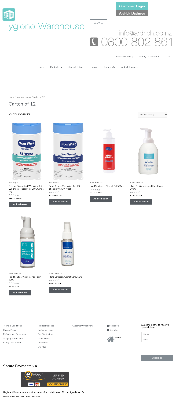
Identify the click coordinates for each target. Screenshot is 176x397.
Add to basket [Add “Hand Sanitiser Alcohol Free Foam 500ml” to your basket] (144, 202)
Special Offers (76, 67)
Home (41, 67)
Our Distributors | (123, 56)
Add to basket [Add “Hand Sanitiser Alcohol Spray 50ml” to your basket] (63, 291)
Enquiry (93, 67)
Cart (169, 56)
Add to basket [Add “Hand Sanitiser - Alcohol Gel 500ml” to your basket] (103, 199)
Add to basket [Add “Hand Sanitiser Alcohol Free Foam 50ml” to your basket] (22, 294)
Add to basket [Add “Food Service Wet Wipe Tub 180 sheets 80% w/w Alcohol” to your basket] (63, 202)
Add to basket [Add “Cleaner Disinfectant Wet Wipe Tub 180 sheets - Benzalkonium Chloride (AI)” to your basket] (22, 205)
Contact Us (109, 67)
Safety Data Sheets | (150, 56)
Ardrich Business (129, 67)
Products (56, 67)
